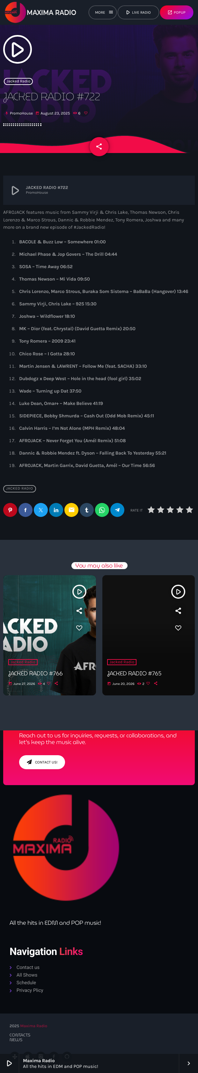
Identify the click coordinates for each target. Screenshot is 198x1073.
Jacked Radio (18, 81)
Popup (176, 12)
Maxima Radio (33, 1026)
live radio (138, 12)
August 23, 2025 (53, 113)
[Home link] (40, 12)
